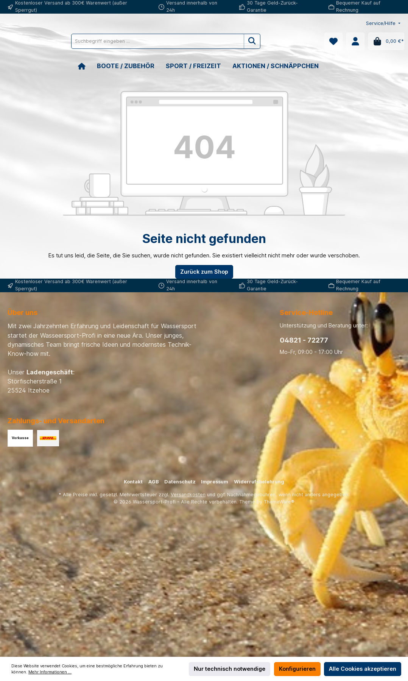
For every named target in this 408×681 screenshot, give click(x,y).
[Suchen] (286, 41)
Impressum (214, 482)
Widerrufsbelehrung (259, 482)
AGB (153, 482)
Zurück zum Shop (204, 271)
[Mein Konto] (355, 41)
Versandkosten (188, 494)
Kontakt (133, 482)
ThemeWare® (279, 502)
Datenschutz (180, 482)
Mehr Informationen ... (50, 672)
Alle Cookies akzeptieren (362, 668)
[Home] (87, 66)
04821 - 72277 (304, 340)
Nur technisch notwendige (229, 668)
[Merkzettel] (333, 41)
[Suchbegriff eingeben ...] (191, 41)
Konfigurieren (297, 668)
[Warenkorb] (386, 41)
